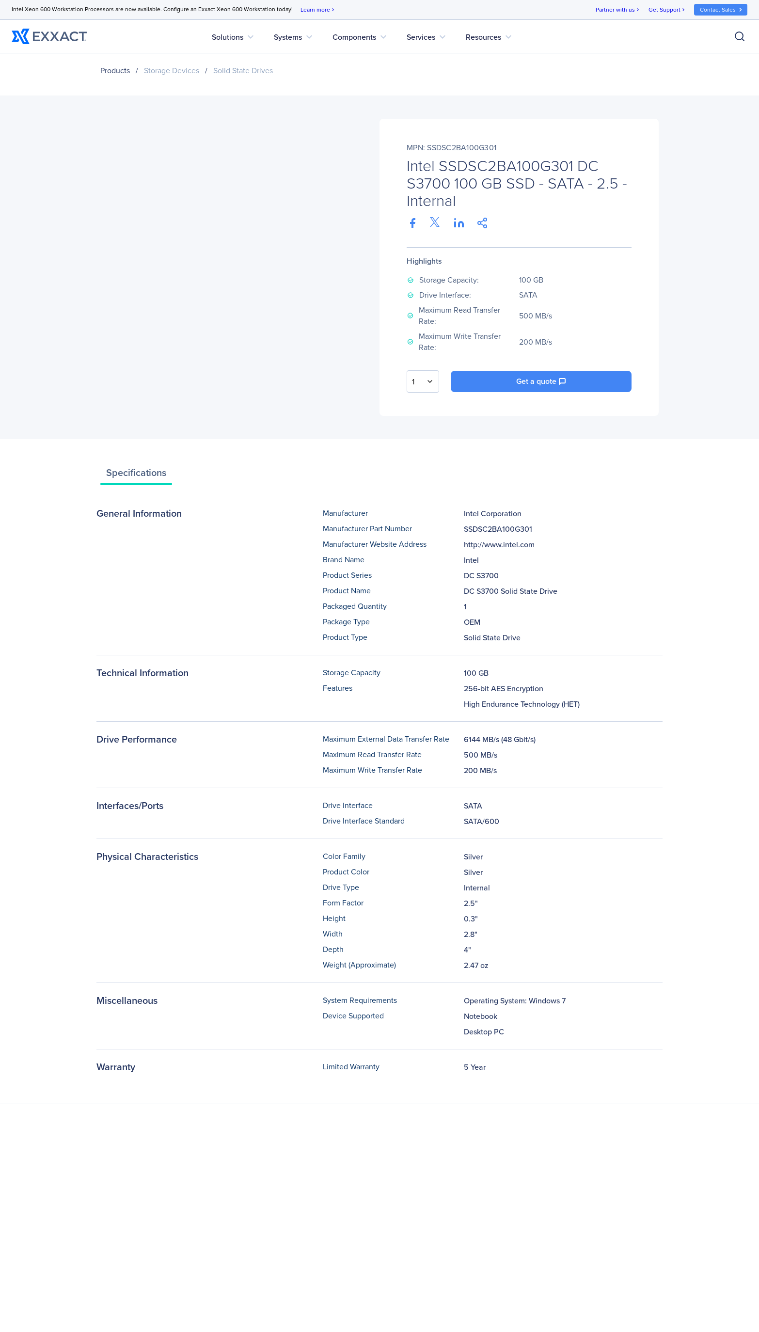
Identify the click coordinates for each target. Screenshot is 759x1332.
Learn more (318, 10)
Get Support (667, 10)
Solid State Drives (243, 70)
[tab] (136, 475)
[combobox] (423, 381)
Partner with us (618, 10)
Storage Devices (171, 70)
